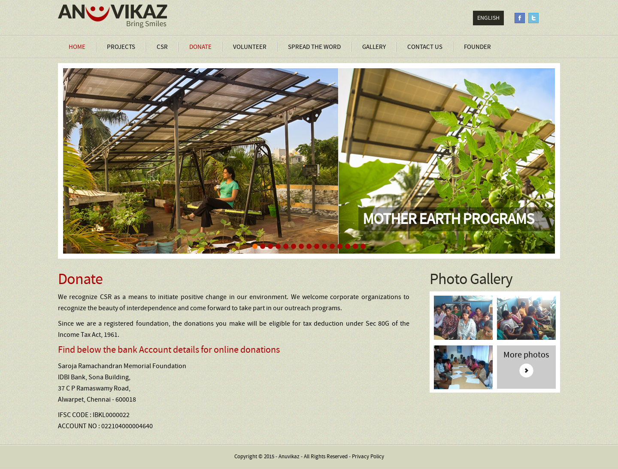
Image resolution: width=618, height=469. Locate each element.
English (488, 18)
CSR (162, 47)
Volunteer (250, 47)
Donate (200, 47)
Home (77, 47)
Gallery (374, 47)
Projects (121, 47)
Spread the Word (314, 47)
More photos (526, 355)
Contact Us (424, 47)
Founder (477, 47)
